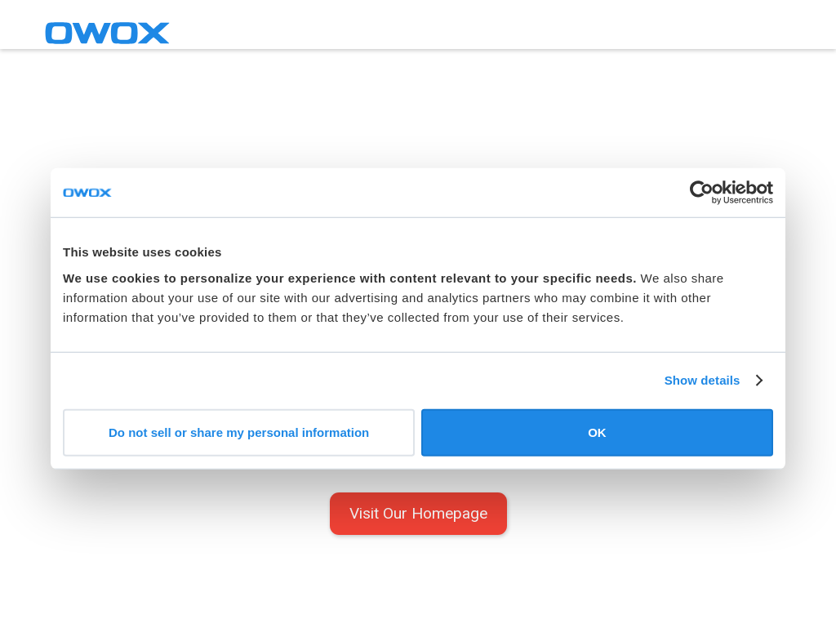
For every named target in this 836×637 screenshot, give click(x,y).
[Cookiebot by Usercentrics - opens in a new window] (701, 192)
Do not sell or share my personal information (239, 432)
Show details (702, 380)
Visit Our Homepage (418, 513)
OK (597, 432)
